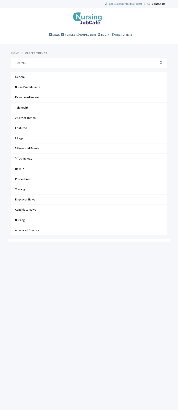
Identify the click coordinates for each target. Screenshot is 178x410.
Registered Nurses (27, 97)
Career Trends (25, 118)
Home (15, 53)
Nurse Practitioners (27, 87)
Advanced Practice (27, 230)
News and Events (27, 148)
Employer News (25, 199)
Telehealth (22, 108)
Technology (23, 158)
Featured (21, 128)
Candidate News (25, 209)
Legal (19, 138)
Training (20, 189)
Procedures (22, 179)
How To (19, 169)
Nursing (20, 220)
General (20, 77)
